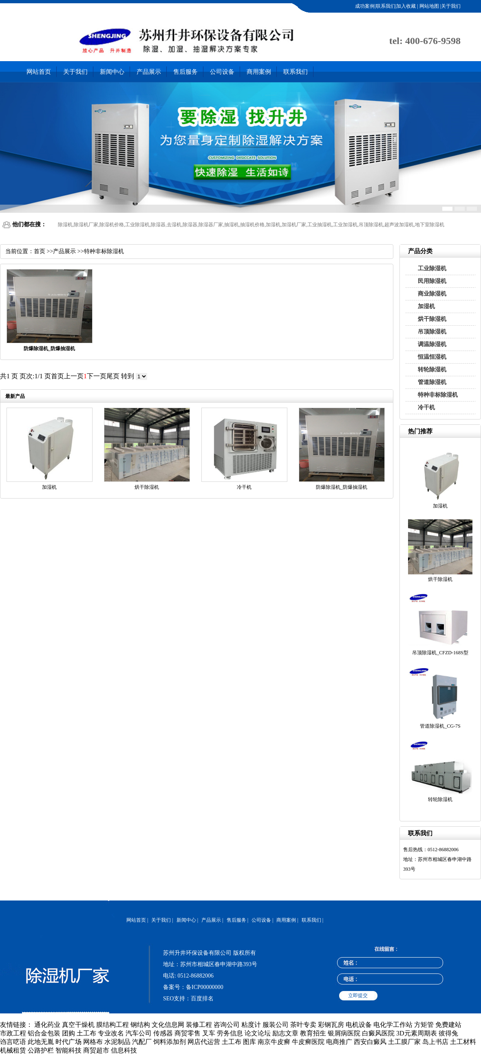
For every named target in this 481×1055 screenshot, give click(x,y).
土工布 (86, 1033)
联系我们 (295, 71)
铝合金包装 (44, 1033)
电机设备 (359, 1024)
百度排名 (202, 998)
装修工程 (199, 1024)
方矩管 (424, 1024)
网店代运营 (204, 1041)
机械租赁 (13, 1050)
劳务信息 (230, 1033)
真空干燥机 (78, 1024)
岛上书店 (435, 1041)
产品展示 (149, 71)
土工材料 (463, 1041)
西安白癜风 (370, 1041)
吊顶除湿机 (432, 332)
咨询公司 (227, 1024)
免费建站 (448, 1024)
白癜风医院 (378, 1033)
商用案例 (259, 71)
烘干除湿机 (432, 319)
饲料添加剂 (169, 1041)
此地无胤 (41, 1041)
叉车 (208, 1033)
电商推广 (339, 1041)
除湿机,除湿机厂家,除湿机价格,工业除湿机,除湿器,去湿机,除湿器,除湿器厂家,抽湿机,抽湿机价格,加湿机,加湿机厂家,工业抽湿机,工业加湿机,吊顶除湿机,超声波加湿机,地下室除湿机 (251, 224)
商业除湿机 (432, 294)
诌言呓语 (13, 1041)
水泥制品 (117, 1041)
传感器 (163, 1033)
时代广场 (68, 1041)
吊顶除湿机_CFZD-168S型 (440, 653)
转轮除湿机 (432, 369)
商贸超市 (96, 1050)
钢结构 (140, 1024)
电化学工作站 (393, 1024)
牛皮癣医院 (308, 1041)
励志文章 (285, 1033)
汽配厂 (142, 1041)
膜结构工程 (112, 1024)
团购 (68, 1033)
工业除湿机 (432, 268)
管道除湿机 (432, 382)
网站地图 (428, 6)
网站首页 (38, 71)
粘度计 (251, 1024)
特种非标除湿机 (438, 395)
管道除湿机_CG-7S (440, 726)
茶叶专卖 (303, 1024)
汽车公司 (139, 1033)
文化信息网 (168, 1024)
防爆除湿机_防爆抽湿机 (341, 487)
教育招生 (313, 1033)
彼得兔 (448, 1033)
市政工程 (13, 1033)
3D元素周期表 (416, 1033)
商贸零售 (187, 1033)
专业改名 (111, 1033)
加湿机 (426, 306)
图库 (249, 1041)
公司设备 (222, 71)
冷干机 (426, 407)
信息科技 (124, 1050)
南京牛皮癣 (274, 1041)
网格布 (93, 1041)
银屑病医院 (344, 1033)
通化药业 (47, 1024)
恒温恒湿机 (432, 357)
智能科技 (68, 1050)
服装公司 (276, 1024)
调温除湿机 (432, 344)
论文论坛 (258, 1033)
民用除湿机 (432, 281)
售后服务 (185, 71)
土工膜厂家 (404, 1041)
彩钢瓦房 (331, 1024)
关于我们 (75, 71)
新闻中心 (112, 71)
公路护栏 (41, 1050)
